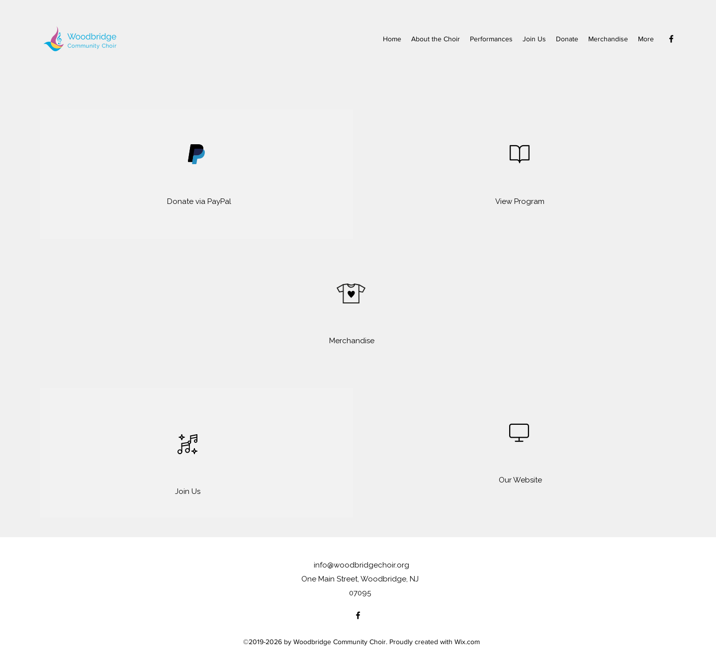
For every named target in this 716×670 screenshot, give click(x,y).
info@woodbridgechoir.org (361, 565)
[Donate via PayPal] (199, 201)
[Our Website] (520, 480)
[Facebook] (671, 39)
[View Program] (519, 201)
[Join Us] (188, 491)
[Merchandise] (351, 340)
